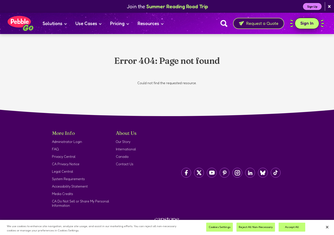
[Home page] (20, 23)
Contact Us (124, 164)
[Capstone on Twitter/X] (199, 173)
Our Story (123, 142)
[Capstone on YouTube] (212, 173)
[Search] (224, 23)
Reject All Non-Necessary (256, 227)
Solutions (55, 23)
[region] (167, 227)
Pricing (119, 23)
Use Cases (88, 23)
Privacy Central (63, 156)
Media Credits (62, 194)
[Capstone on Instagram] (237, 173)
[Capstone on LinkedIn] (250, 173)
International (126, 149)
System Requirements (68, 179)
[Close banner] (329, 6)
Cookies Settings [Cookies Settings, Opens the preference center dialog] (219, 227)
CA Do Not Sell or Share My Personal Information (80, 203)
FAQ (55, 149)
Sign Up (312, 6)
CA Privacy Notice (65, 164)
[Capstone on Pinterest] (224, 173)
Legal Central (62, 171)
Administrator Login (67, 142)
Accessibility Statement (70, 186)
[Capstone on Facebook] (186, 173)
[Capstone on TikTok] (276, 173)
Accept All (292, 227)
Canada (122, 156)
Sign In (307, 23)
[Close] (327, 227)
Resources (151, 23)
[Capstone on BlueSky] (263, 173)
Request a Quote (258, 23)
